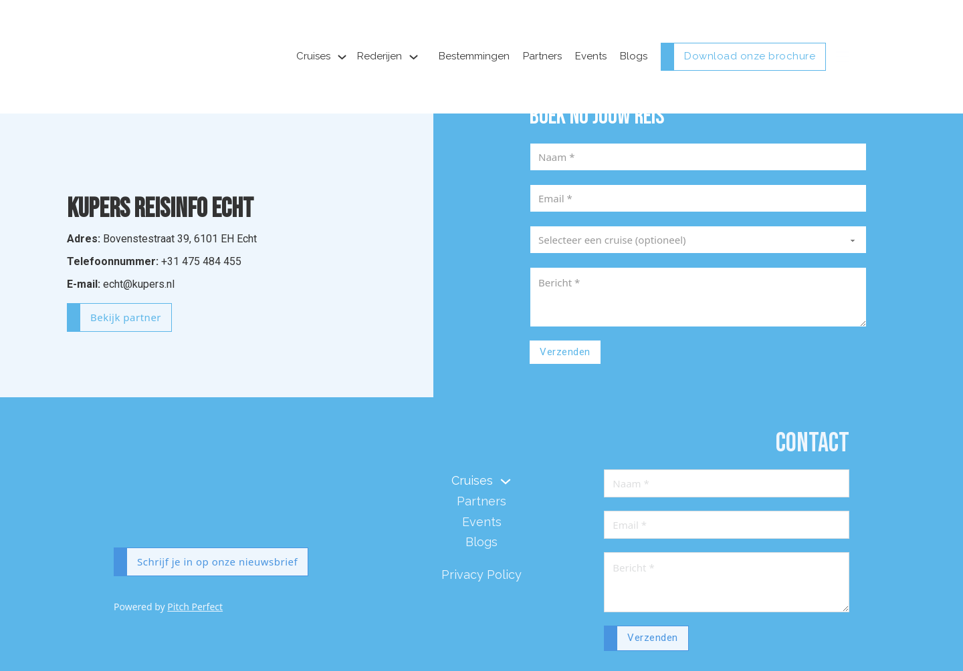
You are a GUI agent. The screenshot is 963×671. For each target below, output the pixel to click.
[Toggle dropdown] (342, 57)
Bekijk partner (125, 317)
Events (591, 56)
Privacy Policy (481, 575)
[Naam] (698, 157)
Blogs (633, 56)
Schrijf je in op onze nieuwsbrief (217, 561)
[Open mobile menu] (842, 56)
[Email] (698, 198)
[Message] (698, 297)
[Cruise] (698, 240)
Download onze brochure (749, 56)
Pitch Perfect (195, 606)
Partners (542, 56)
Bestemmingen (474, 56)
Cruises (313, 56)
